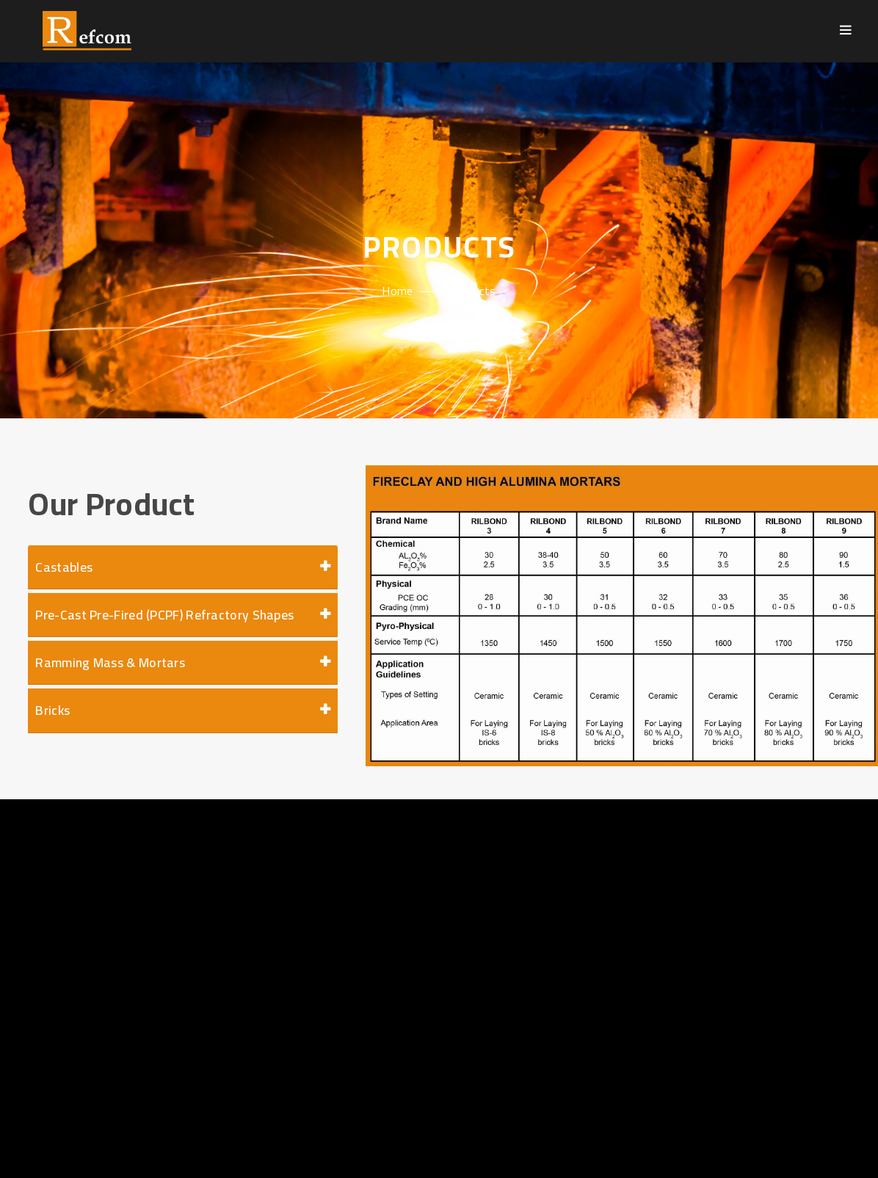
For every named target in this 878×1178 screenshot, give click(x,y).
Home (397, 291)
